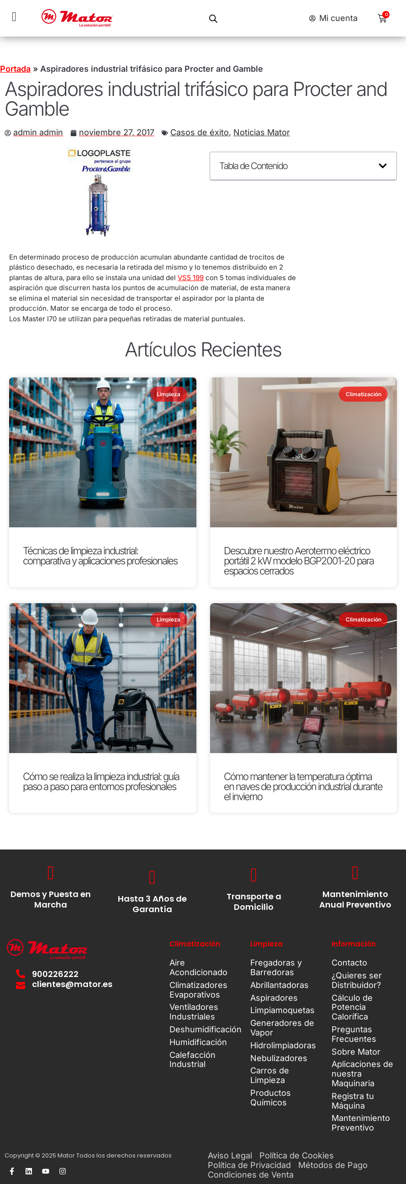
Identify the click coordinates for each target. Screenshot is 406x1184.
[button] (382, 165)
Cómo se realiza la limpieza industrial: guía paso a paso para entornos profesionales (101, 781)
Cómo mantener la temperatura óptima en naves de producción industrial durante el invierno (303, 786)
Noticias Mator (261, 132)
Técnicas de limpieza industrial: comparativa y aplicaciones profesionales (100, 556)
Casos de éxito (199, 132)
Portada (15, 69)
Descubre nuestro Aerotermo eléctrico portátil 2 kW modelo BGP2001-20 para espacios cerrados (299, 561)
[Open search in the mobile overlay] (213, 18)
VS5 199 (191, 277)
